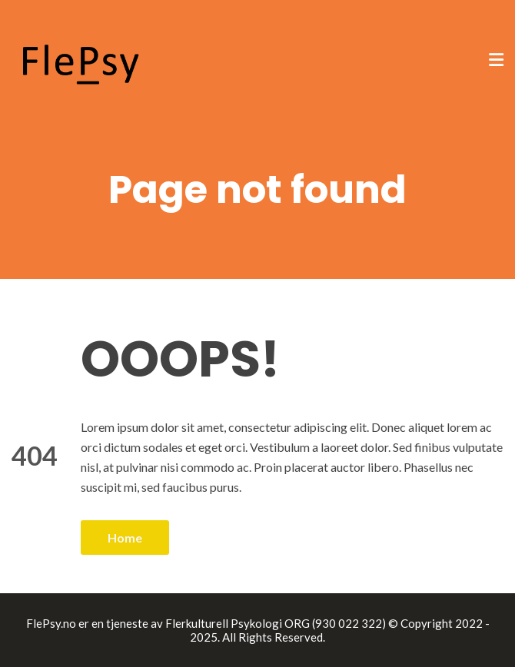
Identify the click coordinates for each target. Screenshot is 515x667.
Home (125, 537)
